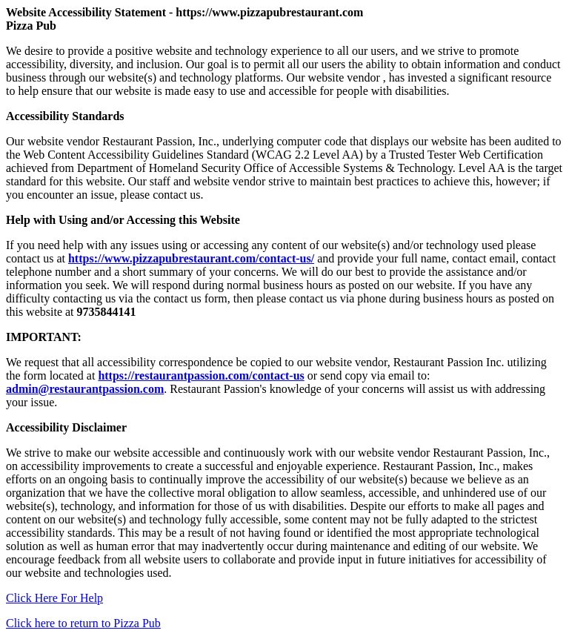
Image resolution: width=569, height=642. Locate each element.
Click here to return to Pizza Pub (83, 623)
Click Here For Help (54, 598)
